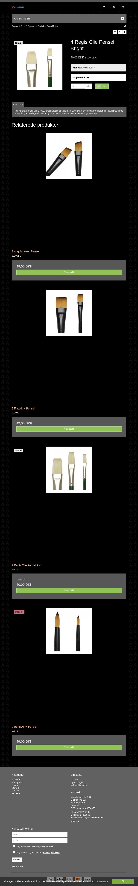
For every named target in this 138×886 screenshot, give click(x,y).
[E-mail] (40, 840)
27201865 (86, 812)
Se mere (16, 793)
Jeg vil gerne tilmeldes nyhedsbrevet (42, 846)
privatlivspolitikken (51, 852)
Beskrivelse (18, 104)
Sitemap (75, 821)
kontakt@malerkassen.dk (90, 817)
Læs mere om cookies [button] (97, 881)
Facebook (19, 866)
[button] (115, 32)
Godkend (16, 859)
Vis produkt (69, 272)
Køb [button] (100, 86)
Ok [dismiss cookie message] (123, 881)
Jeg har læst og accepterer (38, 852)
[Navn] (40, 834)
